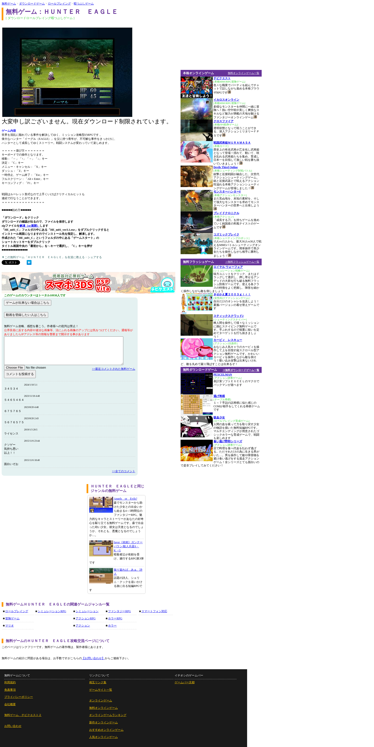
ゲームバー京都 (185, 682)
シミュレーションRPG (52, 611)
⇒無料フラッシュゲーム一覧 (242, 261)
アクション (83, 625)
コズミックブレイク (226, 234)
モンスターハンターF (227, 191)
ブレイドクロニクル (226, 213)
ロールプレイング (59, 3)
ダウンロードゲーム (32, 3)
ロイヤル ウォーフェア (228, 267)
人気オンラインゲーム (103, 737)
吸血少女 (219, 417)
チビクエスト (222, 78)
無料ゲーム (9, 3)
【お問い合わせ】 (93, 658)
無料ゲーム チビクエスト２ (23, 715)
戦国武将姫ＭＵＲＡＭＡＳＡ (232, 142)
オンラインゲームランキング (107, 715)
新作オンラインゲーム (103, 722)
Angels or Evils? (125, 498)
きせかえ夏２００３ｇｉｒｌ (232, 294)
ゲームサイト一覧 (100, 689)
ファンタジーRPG (119, 611)
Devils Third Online (225, 167)
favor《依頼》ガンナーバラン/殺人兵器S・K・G (128, 546)
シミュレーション (87, 611)
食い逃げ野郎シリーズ (227, 441)
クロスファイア (223, 121)
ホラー (112, 625)
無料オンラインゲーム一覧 (243, 73)
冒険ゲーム (12, 618)
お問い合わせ (12, 726)
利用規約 (10, 682)
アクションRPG (85, 618)
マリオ (9, 625)
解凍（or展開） (29, 225)
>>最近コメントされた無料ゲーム (113, 369)
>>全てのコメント (123, 471)
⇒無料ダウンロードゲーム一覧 (241, 370)
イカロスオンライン (226, 99)
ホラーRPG (115, 618)
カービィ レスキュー (227, 340)
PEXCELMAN (222, 374)
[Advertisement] (42, 517)
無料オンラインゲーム (103, 708)
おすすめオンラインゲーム (106, 729)
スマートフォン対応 (154, 611)
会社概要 (10, 704)
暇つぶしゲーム (84, 3)
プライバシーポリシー (18, 697)
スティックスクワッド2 (228, 316)
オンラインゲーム (100, 700)
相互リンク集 (97, 682)
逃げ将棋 (219, 396)
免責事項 (10, 689)
